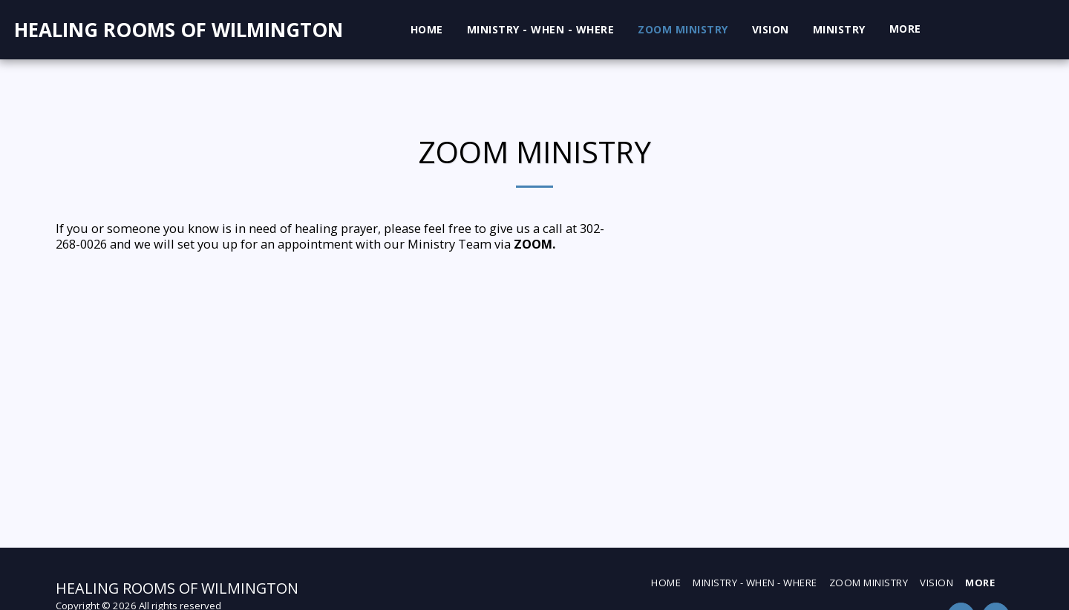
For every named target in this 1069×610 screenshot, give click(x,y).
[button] (957, 29)
